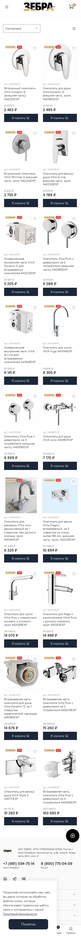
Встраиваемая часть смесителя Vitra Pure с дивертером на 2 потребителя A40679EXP (59, 704)
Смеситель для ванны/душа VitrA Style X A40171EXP (19, 795)
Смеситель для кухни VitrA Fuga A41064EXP (57, 349)
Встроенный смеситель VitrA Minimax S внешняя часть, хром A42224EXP (20, 177)
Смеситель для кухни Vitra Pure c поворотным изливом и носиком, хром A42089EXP (20, 619)
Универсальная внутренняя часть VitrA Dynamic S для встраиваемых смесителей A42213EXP (20, 266)
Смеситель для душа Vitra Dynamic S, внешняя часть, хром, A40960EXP (57, 93)
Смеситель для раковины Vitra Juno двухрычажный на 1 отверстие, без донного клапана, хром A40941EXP (20, 530)
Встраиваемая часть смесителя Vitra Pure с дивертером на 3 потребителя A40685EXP (59, 797)
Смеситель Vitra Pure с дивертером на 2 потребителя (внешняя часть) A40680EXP (58, 264)
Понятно (28, 924)
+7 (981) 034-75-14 (18, 863)
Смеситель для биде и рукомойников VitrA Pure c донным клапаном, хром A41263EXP (59, 619)
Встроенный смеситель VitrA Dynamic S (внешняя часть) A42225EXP (20, 93)
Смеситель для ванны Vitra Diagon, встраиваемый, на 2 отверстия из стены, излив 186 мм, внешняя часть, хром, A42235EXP (59, 530)
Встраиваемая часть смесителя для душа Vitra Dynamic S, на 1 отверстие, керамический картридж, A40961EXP (21, 708)
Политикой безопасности (20, 914)
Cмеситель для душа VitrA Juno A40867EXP (58, 438)
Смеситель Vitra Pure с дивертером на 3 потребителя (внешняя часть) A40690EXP (19, 442)
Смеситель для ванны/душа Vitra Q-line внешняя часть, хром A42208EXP (58, 179)
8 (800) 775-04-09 (56, 863)
